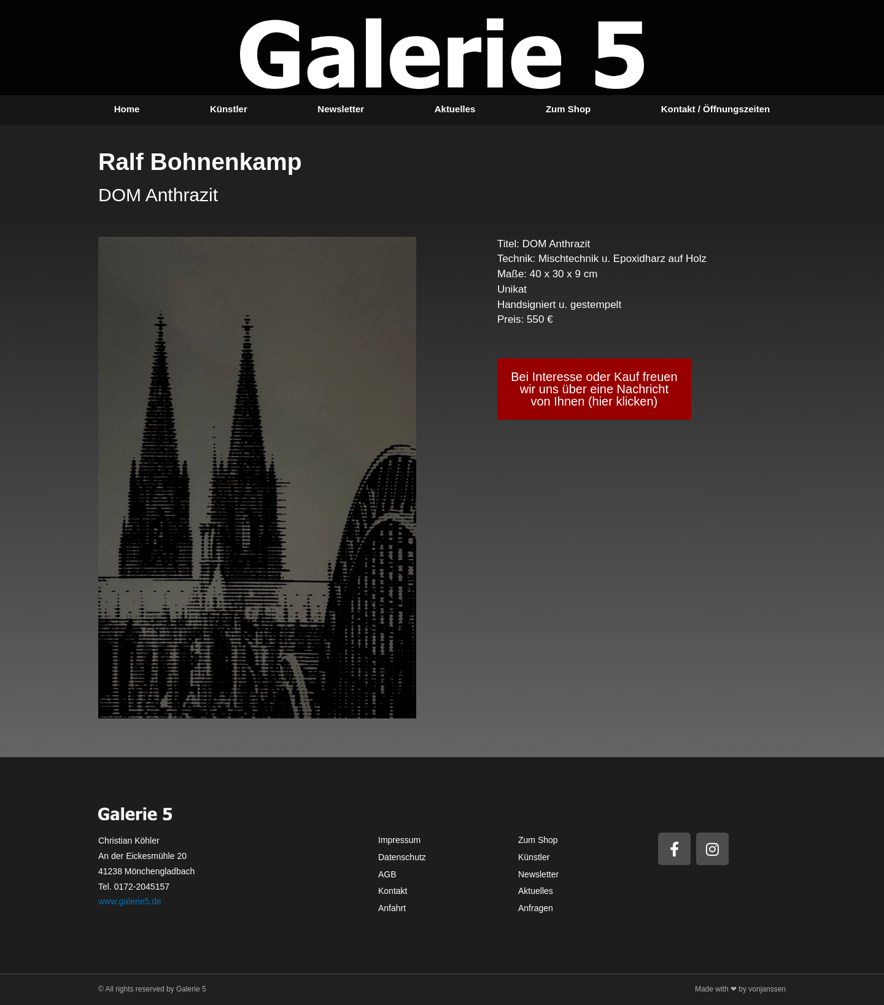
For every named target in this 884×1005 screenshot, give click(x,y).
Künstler (228, 109)
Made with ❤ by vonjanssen (740, 989)
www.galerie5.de (129, 901)
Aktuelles (455, 109)
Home (127, 109)
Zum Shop (568, 109)
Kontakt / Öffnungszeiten (715, 109)
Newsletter (340, 109)
